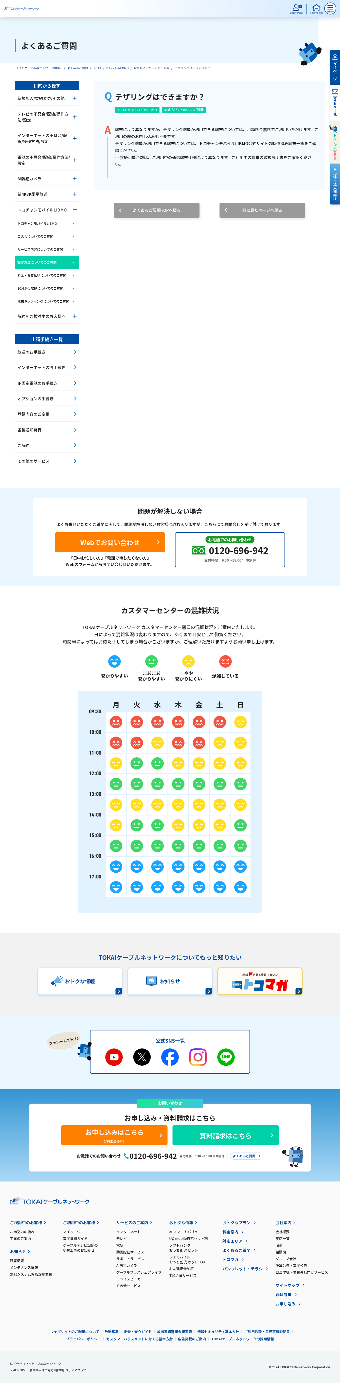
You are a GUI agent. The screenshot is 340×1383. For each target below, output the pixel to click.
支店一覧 (283, 1238)
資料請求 (284, 1294)
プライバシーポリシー (83, 1339)
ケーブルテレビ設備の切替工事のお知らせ (80, 1248)
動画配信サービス (130, 1251)
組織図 (281, 1251)
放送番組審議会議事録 (174, 1331)
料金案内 (230, 1232)
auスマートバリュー (185, 1231)
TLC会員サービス (182, 1275)
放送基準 (111, 1331)
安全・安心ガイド (138, 1331)
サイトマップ (288, 1285)
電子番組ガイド (75, 1238)
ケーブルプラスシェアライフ (139, 1272)
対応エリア (232, 1241)
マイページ (71, 1231)
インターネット (128, 1231)
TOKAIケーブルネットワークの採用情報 (242, 1339)
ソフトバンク (195, 1248)
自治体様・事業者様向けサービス (302, 1272)
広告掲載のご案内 (192, 1339)
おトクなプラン (236, 1222)
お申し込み (286, 1304)
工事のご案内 (20, 1238)
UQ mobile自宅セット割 (188, 1238)
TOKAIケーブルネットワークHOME (38, 68)
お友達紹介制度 (181, 1268)
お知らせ (18, 1251)
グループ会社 (286, 1258)
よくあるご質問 (77, 68)
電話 (119, 1245)
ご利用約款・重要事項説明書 (267, 1331)
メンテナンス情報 (24, 1267)
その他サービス (128, 1285)
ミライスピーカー (130, 1278)
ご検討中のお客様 (26, 1222)
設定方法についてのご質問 (152, 68)
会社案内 (284, 1222)
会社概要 (283, 1231)
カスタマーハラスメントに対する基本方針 (139, 1339)
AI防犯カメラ (126, 1265)
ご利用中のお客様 (79, 1222)
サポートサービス (130, 1258)
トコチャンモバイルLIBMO (111, 68)
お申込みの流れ (22, 1231)
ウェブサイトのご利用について (74, 1331)
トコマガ (230, 1259)
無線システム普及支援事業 (31, 1274)
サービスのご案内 (132, 1222)
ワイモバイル (195, 1259)
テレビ (121, 1238)
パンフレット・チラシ (242, 1269)
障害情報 (17, 1260)
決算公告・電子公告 (291, 1265)
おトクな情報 (181, 1222)
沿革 (279, 1245)
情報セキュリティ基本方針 (218, 1331)
